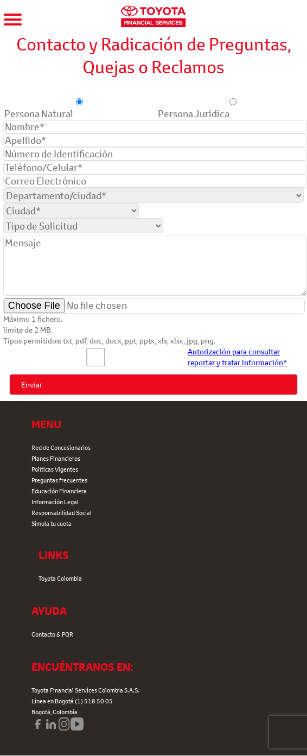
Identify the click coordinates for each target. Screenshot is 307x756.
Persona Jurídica (193, 113)
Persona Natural (38, 113)
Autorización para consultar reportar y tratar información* (237, 356)
